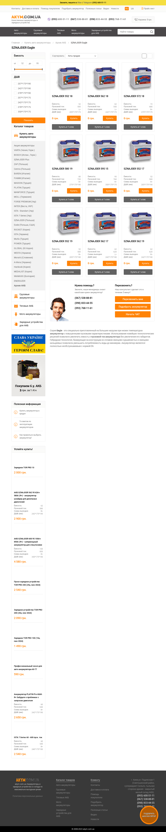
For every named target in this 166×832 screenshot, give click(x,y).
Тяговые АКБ (61, 31)
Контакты (16, 8)
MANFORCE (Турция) (24, 192)
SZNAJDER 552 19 (62, 241)
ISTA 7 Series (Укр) (23, 215)
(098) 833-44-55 (145, 802)
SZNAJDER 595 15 (98, 168)
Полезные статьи (94, 8)
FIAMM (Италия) (22, 178)
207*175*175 (22, 97)
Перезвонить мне (133, 299)
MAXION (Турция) (22, 182)
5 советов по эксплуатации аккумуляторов (23, 424)
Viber (79, 2)
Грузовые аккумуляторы (40, 31)
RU (126, 8)
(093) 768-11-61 (145, 806)
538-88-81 (79, 19)
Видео (106, 8)
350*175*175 (22, 111)
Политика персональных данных (28, 796)
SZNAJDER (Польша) (24, 220)
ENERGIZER (19, 280)
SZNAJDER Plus (21, 159)
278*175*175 (22, 107)
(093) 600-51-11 (145, 795)
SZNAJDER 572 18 (134, 96)
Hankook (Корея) (22, 266)
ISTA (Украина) (21, 234)
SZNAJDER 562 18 (98, 96)
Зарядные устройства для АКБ (101, 31)
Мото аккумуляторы (78, 31)
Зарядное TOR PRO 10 (24, 467)
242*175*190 (22, 88)
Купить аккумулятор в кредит (26, 412)
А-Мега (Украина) (22, 262)
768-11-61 (117, 19)
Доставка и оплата (30, 8)
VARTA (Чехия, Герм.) (24, 150)
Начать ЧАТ (133, 314)
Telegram (87, 2)
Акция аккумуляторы (24, 145)
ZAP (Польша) (21, 164)
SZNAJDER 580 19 (62, 168)
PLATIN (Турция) (22, 187)
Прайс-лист (147, 8)
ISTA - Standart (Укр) (24, 210)
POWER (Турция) (22, 243)
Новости (115, 8)
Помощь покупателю (50, 8)
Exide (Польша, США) (24, 224)
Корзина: (143, 19)
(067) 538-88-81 (145, 799)
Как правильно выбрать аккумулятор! (27, 436)
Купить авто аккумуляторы (25, 135)
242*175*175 (22, 102)
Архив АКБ (20, 285)
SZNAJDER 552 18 (62, 96)
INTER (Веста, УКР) (23, 206)
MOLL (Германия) (23, 196)
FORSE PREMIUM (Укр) (25, 201)
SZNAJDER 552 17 (134, 168)
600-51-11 (60, 19)
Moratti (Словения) (23, 257)
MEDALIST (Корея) (23, 271)
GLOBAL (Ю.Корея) (23, 248)
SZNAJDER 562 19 (134, 241)
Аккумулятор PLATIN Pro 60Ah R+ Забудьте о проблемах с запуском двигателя (28, 697)
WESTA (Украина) (22, 252)
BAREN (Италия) (22, 173)
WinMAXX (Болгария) (24, 276)
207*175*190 (22, 83)
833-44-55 (98, 19)
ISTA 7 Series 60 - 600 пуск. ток (28, 737)
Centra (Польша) (22, 168)
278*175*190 (22, 92)
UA (132, 8)
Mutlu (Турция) (21, 238)
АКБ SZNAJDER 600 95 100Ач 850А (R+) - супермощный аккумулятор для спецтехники (28, 542)
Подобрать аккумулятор (73, 8)
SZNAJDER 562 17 (98, 241)
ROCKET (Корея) (22, 229)
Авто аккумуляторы (20, 31)
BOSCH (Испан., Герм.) (25, 154)
